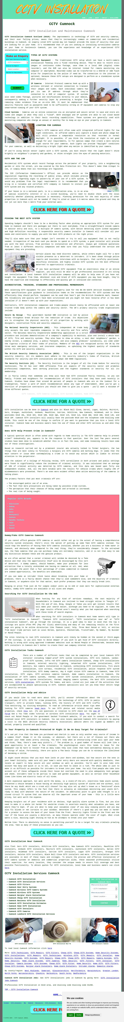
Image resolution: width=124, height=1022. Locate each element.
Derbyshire (52, 973)
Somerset (45, 971)
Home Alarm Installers (65, 966)
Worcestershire (26, 973)
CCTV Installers (16, 1003)
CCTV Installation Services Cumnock (32, 873)
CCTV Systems (30, 958)
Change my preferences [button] (92, 1015)
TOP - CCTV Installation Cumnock (21, 990)
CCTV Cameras (53, 961)
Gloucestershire (60, 971)
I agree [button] (70, 1015)
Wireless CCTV (71, 956)
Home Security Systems (107, 953)
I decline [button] (78, 1015)
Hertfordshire (78, 971)
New (25, 1003)
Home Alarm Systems (32, 961)
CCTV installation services (105, 854)
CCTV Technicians (19, 953)
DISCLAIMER (114, 18)
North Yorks (11, 973)
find (12, 846)
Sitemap (6, 1003)
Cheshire (40, 973)
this (26, 711)
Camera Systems (104, 958)
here (82, 714)
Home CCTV (98, 964)
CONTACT (104, 18)
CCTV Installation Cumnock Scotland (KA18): (28, 37)
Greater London (110, 971)
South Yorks (65, 973)
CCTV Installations (15, 956)
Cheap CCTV (66, 953)
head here (40, 708)
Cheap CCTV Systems (83, 953)
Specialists (39, 1003)
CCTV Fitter (68, 964)
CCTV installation (25, 682)
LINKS (90, 18)
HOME (84, 18)
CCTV (7, 410)
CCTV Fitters (52, 953)
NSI (77, 344)
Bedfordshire (79, 973)
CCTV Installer (104, 956)
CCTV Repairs (37, 953)
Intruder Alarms (87, 966)
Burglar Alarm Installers (39, 966)
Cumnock (44, 410)
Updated (30, 1003)
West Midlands (32, 971)
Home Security (12, 961)
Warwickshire (93, 971)
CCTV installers (32, 418)
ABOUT (97, 18)
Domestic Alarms (105, 966)
